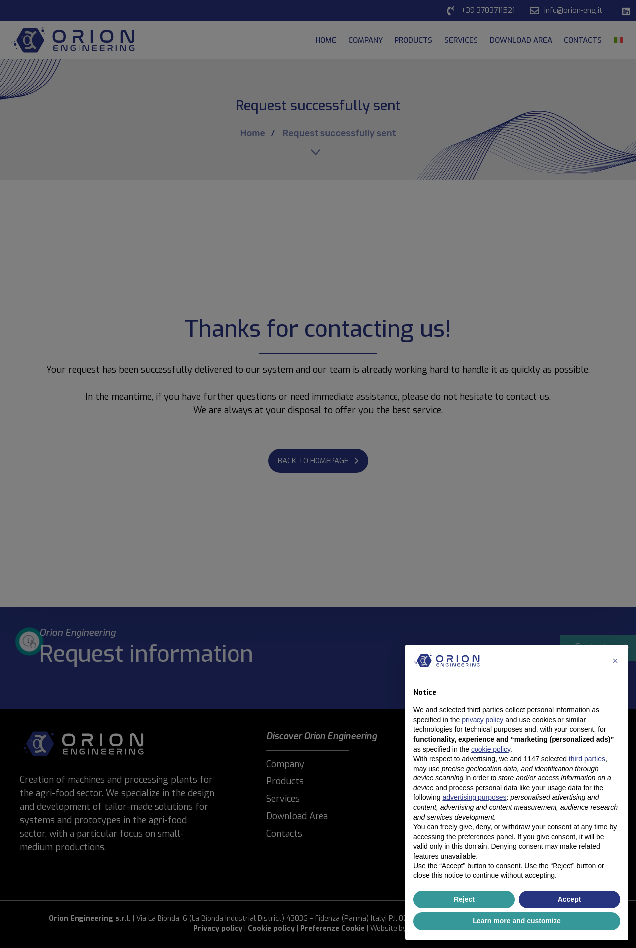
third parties (587, 759)
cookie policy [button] (490, 749)
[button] (615, 661)
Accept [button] (569, 899)
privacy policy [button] (482, 720)
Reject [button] (464, 899)
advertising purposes (474, 797)
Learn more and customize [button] (516, 921)
